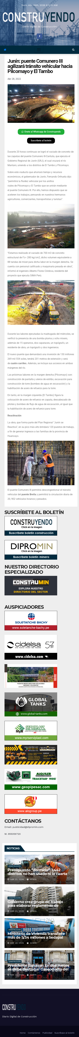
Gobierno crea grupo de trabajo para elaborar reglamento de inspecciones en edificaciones (35, 905)
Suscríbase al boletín (64, 1033)
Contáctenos (34, 1033)
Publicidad (47, 1033)
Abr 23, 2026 (17, 879)
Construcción (14, 866)
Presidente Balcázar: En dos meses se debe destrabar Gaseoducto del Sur (38, 969)
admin (32, 879)
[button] (73, 49)
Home (23, 1033)
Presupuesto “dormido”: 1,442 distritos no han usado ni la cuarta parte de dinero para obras (37, 874)
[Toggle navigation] (39, 50)
